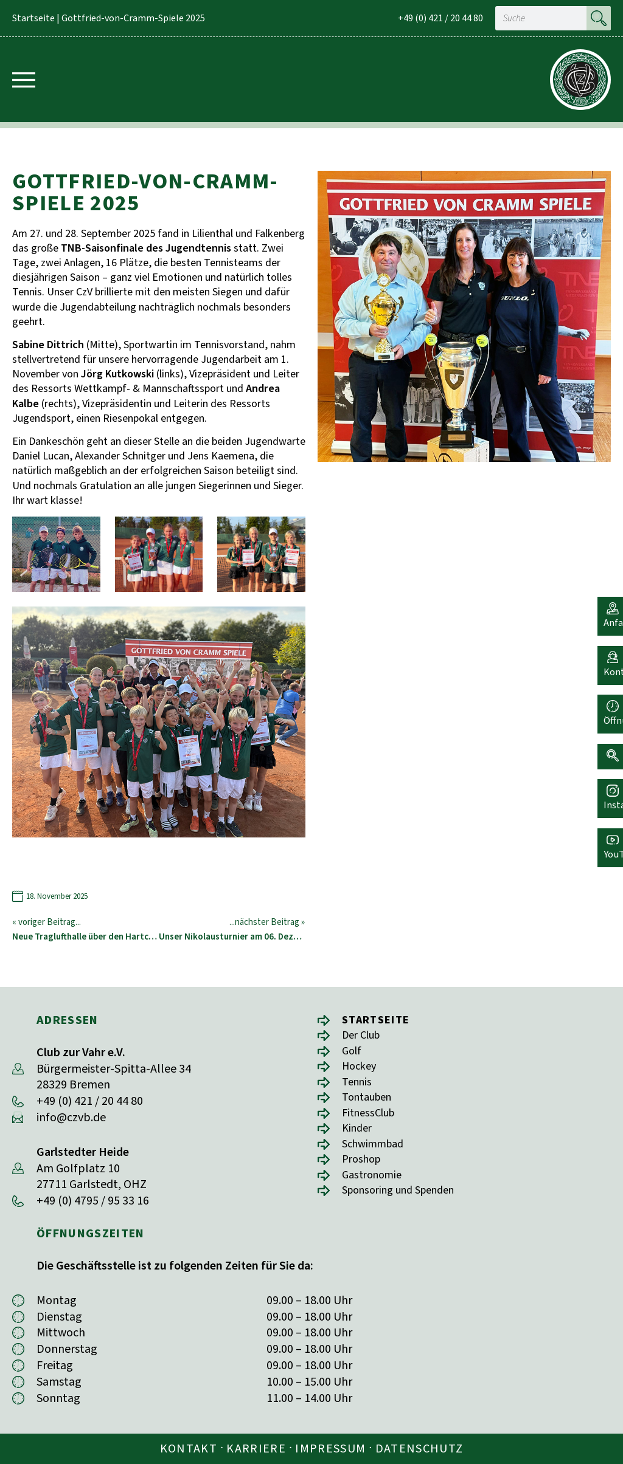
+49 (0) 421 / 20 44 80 (440, 18)
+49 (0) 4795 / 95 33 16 (93, 1200)
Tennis (358, 1085)
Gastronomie (375, 1184)
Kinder (358, 1135)
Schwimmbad (377, 1151)
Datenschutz (419, 1449)
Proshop (364, 1168)
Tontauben (370, 1102)
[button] (608, 746)
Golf (353, 1053)
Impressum (330, 1449)
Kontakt (188, 1449)
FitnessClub (372, 1118)
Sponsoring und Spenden (406, 1200)
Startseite (33, 18)
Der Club (364, 1036)
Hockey (361, 1069)
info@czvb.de (71, 1117)
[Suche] (598, 18)
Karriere (256, 1449)
